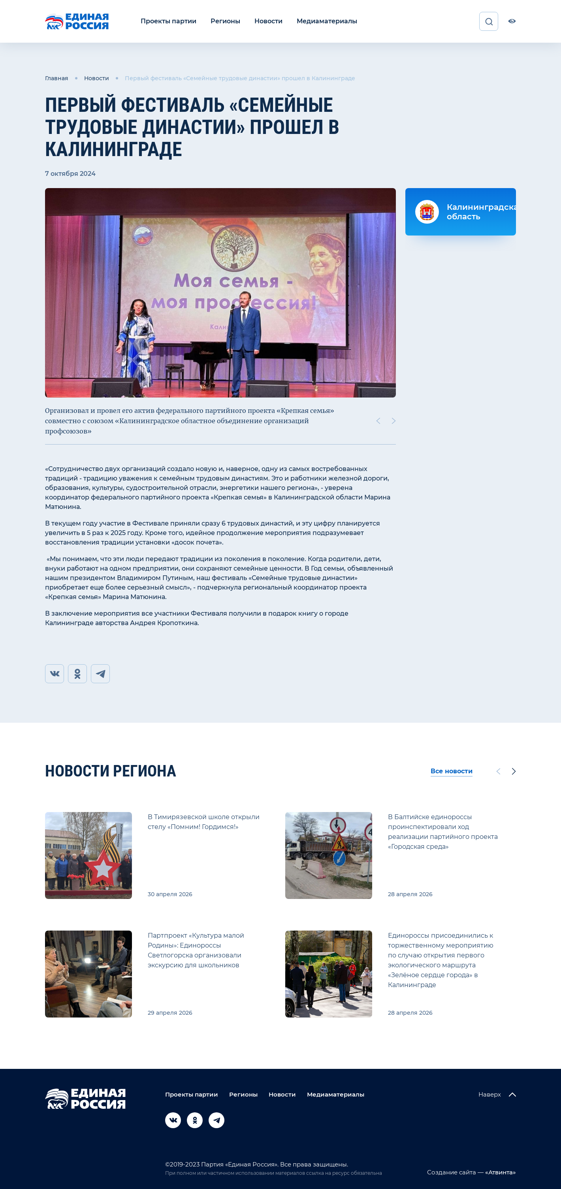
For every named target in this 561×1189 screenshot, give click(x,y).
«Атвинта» (500, 1172)
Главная (56, 78)
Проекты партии (168, 21)
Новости (268, 21)
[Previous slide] (378, 420)
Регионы (225, 21)
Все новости (452, 771)
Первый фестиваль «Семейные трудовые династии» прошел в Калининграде (240, 78)
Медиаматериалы (327, 21)
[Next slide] (394, 420)
